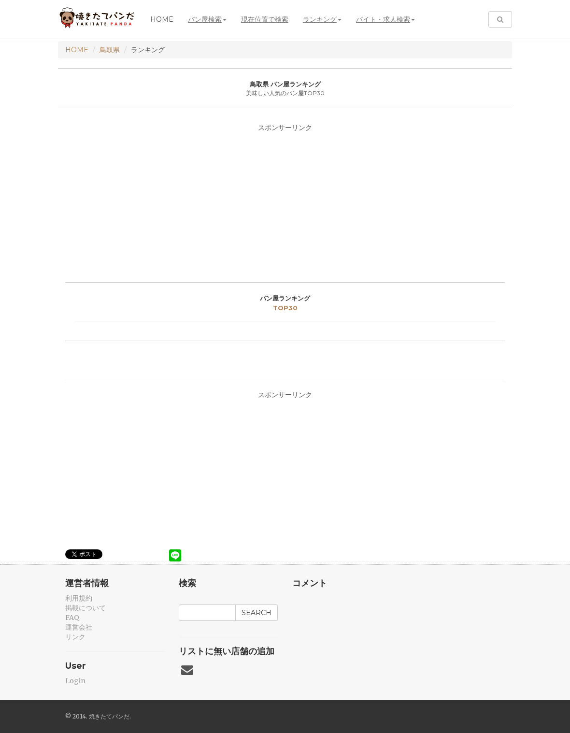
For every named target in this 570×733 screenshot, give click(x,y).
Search (256, 612)
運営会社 (78, 627)
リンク (75, 636)
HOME (76, 49)
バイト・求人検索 (385, 19)
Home (161, 19)
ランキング (322, 19)
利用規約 (78, 598)
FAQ (72, 617)
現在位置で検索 (264, 19)
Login (75, 680)
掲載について (85, 608)
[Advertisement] (285, 205)
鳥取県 (110, 49)
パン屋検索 (207, 19)
